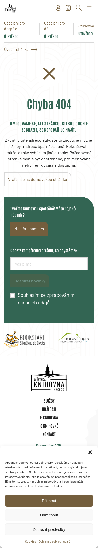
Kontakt (49, 434)
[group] (24, 339)
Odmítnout (49, 515)
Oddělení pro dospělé (14, 26)
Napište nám (25, 228)
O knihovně (49, 425)
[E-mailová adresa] (49, 263)
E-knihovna (49, 417)
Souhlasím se (46, 298)
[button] (90, 452)
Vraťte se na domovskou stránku (37, 179)
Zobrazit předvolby (49, 529)
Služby (49, 400)
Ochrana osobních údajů (54, 541)
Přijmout (49, 500)
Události (49, 409)
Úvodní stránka (16, 49)
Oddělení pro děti (54, 26)
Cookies (30, 541)
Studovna (86, 26)
